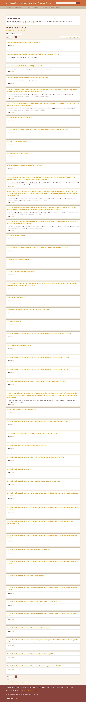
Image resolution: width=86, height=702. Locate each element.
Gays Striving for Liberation (16, 297)
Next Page (16, 37)
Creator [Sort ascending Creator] (70, 37)
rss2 (27, 682)
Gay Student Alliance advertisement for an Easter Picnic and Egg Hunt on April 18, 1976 (36, 381)
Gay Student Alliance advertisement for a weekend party (26, 575)
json (19, 682)
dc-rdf (11, 682)
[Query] (68, 3)
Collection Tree (38, 7)
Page (9, 37)
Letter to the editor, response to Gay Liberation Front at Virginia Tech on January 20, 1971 (37, 129)
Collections (51, 7)
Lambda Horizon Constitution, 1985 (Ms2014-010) (23, 42)
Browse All (9, 30)
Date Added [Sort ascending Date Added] (75, 37)
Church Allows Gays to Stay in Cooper (19, 345)
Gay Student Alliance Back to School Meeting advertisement (27, 445)
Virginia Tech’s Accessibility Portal (29, 690)
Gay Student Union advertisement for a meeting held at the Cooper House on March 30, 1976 (38, 369)
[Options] (77, 3)
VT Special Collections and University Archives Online (28, 3)
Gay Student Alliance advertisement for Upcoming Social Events (28, 549)
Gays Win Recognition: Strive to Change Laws (22, 409)
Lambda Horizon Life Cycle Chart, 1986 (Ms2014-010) (24, 66)
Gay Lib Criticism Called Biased (17, 141)
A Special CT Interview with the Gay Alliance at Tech (24, 165)
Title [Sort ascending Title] (67, 37)
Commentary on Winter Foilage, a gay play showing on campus (28, 309)
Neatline (45, 7)
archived (12, 45)
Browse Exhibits (28, 7)
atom (7, 682)
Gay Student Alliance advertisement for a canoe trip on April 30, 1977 (30, 654)
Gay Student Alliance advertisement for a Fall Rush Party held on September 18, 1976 (35, 457)
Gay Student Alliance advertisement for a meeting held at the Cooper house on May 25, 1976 (38, 421)
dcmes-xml (15, 682)
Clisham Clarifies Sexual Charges (18, 259)
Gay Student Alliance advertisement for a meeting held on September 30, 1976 (33, 481)
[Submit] (79, 3)
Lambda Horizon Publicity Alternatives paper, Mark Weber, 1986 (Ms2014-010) (33, 54)
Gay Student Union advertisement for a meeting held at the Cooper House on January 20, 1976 (39, 333)
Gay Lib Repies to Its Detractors (17, 153)
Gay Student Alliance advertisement (19, 469)
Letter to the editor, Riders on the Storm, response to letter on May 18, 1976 (33, 433)
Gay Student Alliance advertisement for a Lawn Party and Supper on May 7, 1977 (34, 666)
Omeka (16, 698)
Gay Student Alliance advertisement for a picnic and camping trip (28, 628)
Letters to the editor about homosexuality (21, 271)
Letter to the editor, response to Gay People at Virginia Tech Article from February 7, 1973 (37, 247)
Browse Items (10, 7)
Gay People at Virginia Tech (16, 235)
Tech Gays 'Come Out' (14, 321)
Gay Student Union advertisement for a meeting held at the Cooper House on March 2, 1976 (38, 357)
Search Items (23, 30)
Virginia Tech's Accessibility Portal (29, 22)
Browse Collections (19, 7)
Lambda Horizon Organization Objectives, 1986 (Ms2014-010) (27, 77)
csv (9, 682)
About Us (58, 7)
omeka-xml (23, 682)
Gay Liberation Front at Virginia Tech (19, 117)
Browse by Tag (16, 30)
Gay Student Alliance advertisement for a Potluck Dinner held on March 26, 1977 (34, 602)
